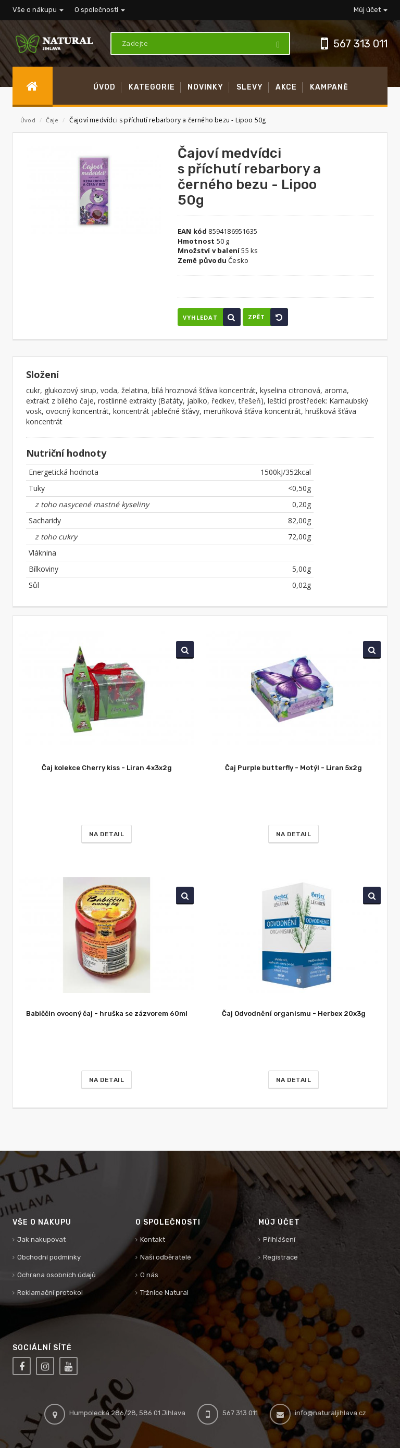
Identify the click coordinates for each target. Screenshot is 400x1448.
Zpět (268, 317)
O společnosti (99, 10)
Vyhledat (212, 317)
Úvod (27, 120)
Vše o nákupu (38, 10)
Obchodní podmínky (49, 1257)
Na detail (106, 834)
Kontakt (152, 1239)
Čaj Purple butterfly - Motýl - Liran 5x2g (293, 768)
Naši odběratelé (165, 1257)
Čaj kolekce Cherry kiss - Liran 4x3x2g (107, 768)
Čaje (53, 120)
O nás (149, 1275)
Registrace (280, 1257)
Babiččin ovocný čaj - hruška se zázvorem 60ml (107, 1013)
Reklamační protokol (50, 1292)
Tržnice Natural (164, 1292)
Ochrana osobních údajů (56, 1275)
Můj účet (371, 10)
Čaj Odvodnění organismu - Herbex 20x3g (294, 1013)
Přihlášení (279, 1239)
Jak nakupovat (41, 1239)
